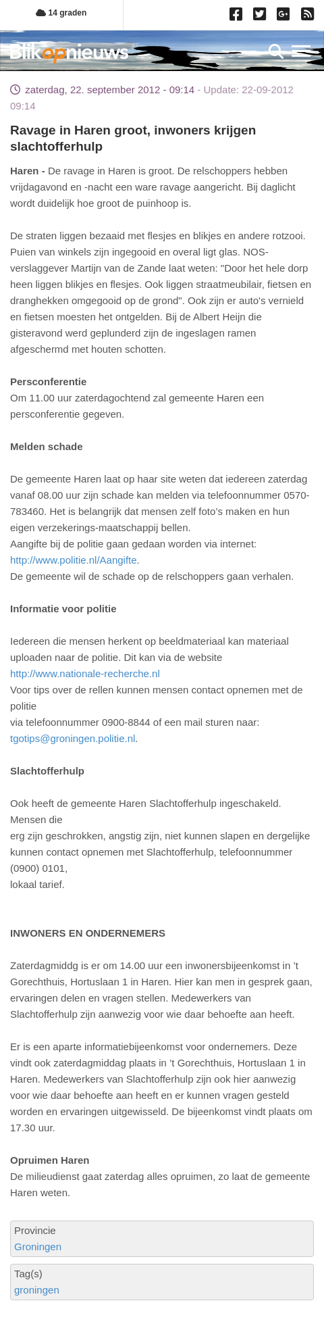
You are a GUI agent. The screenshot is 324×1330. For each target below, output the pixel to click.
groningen (36, 1290)
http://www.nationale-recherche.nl (85, 673)
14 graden (61, 13)
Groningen (37, 1246)
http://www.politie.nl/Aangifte (73, 560)
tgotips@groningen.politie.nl (72, 738)
